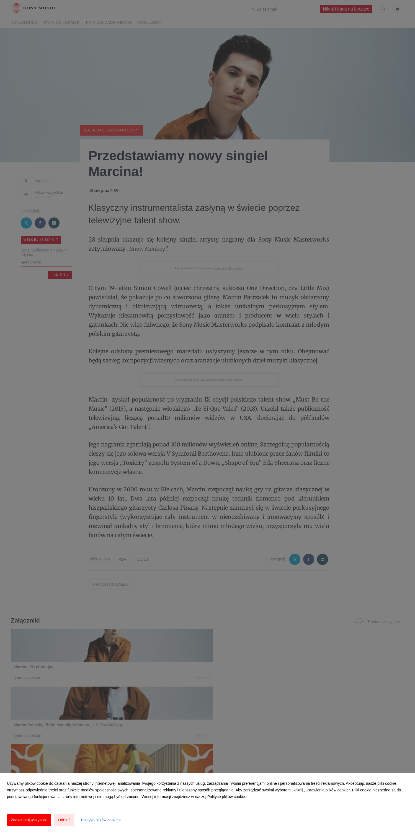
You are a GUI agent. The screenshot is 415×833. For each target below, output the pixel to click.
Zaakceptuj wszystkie (29, 820)
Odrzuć (64, 820)
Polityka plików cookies (100, 820)
